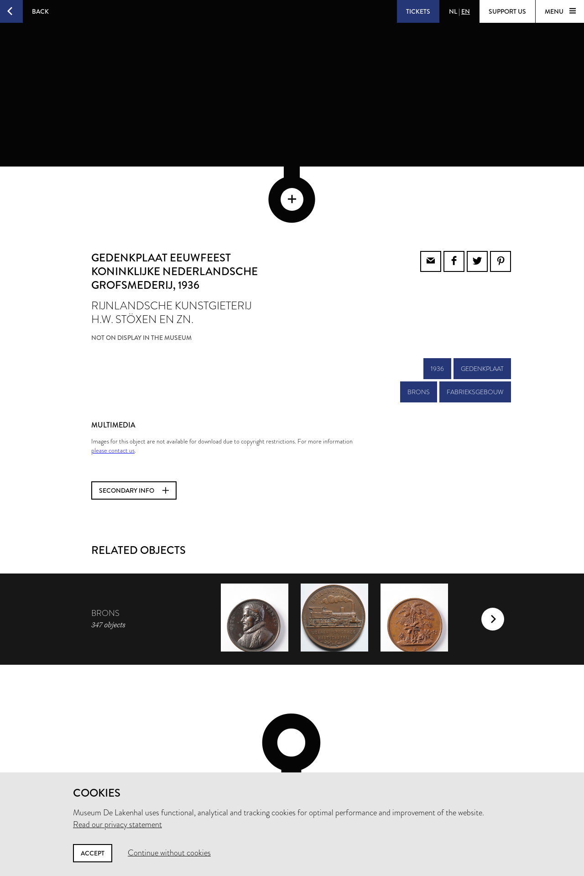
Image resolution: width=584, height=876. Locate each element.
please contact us (113, 388)
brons (418, 330)
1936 (437, 307)
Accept (92, 853)
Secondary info (134, 428)
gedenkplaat (482, 307)
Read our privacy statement (117, 824)
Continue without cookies (169, 853)
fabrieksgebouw (475, 330)
